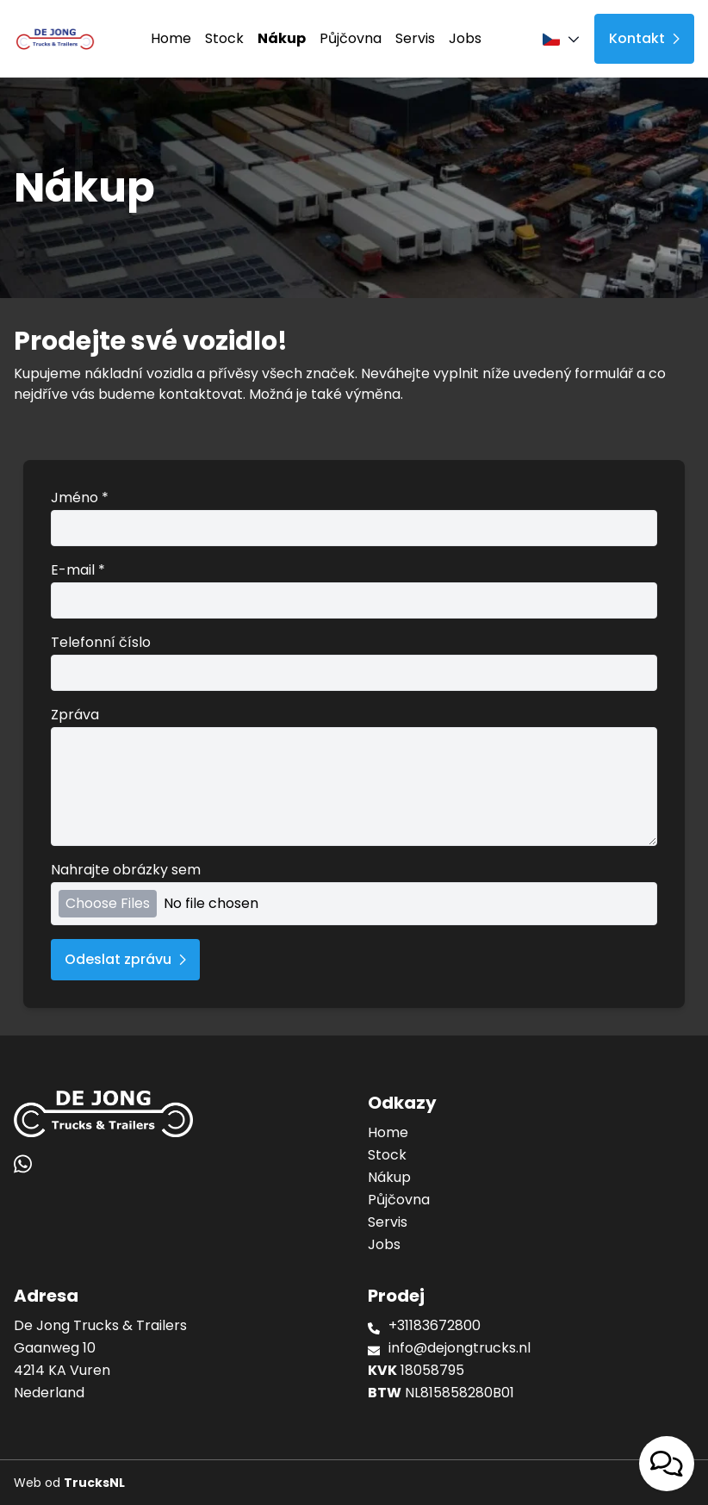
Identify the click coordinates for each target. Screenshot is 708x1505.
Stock (224, 38)
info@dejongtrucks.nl (459, 1348)
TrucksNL (94, 1482)
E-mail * (354, 589)
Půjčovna (351, 38)
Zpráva (354, 775)
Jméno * (354, 517)
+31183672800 (434, 1325)
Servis (415, 38)
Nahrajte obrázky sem (354, 892)
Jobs (465, 38)
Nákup (282, 38)
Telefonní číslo (354, 661)
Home (171, 38)
